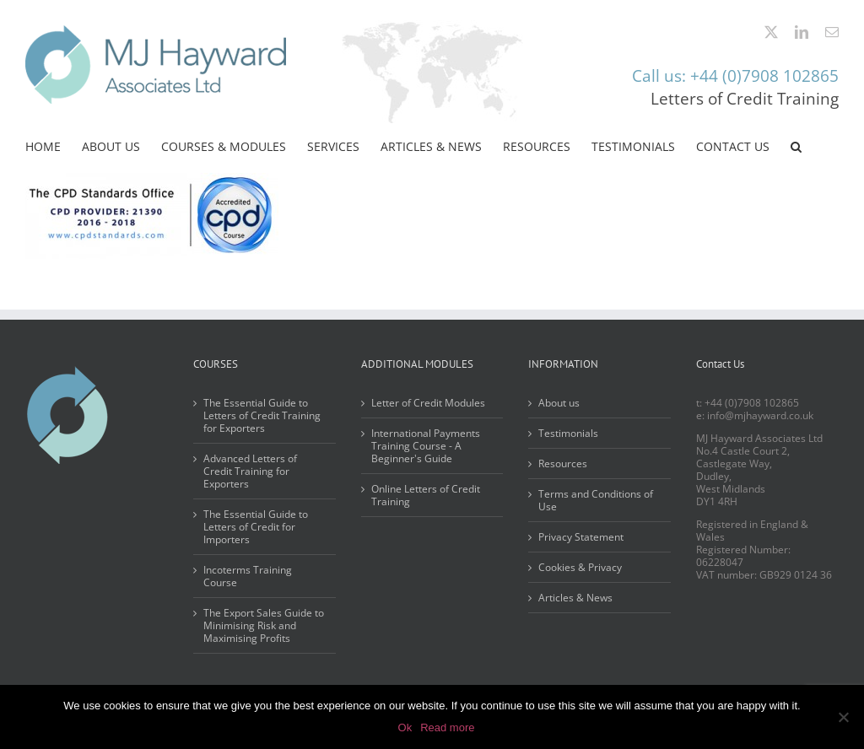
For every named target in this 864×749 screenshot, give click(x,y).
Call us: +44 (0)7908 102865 (735, 75)
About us (559, 402)
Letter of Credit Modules (428, 402)
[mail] (832, 32)
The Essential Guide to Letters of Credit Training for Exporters (262, 415)
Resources (562, 463)
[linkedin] (801, 32)
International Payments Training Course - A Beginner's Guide (425, 446)
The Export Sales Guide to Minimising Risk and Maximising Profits (263, 625)
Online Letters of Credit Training (425, 495)
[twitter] (771, 32)
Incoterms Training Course (247, 576)
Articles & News (575, 597)
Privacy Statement (581, 537)
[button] (796, 147)
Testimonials (568, 433)
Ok (405, 727)
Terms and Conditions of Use (595, 500)
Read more (447, 727)
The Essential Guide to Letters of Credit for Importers (255, 527)
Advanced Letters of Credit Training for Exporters (250, 471)
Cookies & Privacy (580, 567)
